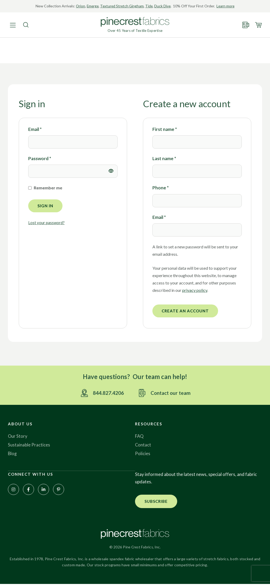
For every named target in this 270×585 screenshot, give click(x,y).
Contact (143, 445)
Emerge (91, 6)
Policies (142, 454)
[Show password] (111, 171)
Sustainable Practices (29, 445)
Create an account (185, 310)
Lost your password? (46, 222)
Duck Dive (163, 6)
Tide (149, 6)
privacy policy (194, 290)
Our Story (18, 436)
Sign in (45, 205)
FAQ (139, 436)
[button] (156, 502)
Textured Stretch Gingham (122, 6)
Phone (160, 187)
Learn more (227, 6)
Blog (12, 454)
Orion (79, 6)
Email (35, 129)
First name (164, 129)
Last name (164, 158)
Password (39, 158)
